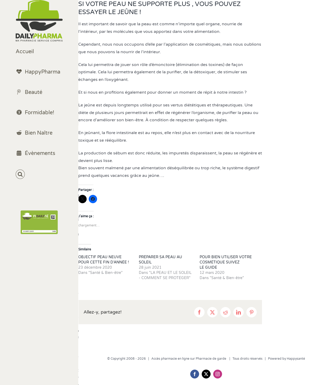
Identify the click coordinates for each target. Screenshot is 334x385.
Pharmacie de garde (211, 358)
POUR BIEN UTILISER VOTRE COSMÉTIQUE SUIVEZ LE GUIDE (226, 262)
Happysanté (296, 358)
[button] (39, 174)
